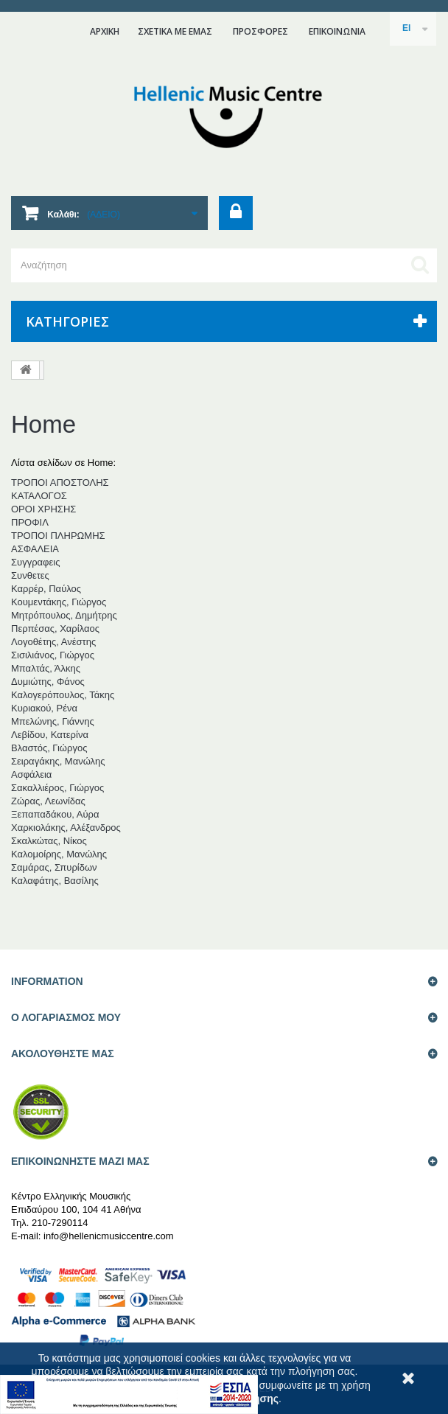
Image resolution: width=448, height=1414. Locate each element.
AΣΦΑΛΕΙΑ (35, 548)
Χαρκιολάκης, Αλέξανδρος (66, 827)
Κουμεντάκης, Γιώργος (58, 601)
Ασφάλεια (31, 774)
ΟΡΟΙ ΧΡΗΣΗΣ (43, 509)
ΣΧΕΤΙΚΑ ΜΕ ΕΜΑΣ (175, 31)
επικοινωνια (337, 31)
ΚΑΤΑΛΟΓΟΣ (39, 495)
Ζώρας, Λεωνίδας (48, 801)
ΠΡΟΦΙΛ (30, 522)
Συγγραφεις (35, 562)
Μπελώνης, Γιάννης (52, 721)
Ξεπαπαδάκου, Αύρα (55, 814)
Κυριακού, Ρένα (44, 708)
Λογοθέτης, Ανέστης (53, 641)
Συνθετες (30, 575)
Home (43, 424)
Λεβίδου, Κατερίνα (49, 734)
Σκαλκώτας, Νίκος (49, 840)
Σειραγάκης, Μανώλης (58, 761)
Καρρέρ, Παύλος (46, 588)
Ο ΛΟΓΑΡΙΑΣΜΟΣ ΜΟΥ (66, 1017)
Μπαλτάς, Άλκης (45, 668)
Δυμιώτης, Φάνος (48, 681)
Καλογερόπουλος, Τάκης (62, 694)
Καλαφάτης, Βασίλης (55, 880)
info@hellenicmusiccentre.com (108, 1235)
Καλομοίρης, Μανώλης (59, 854)
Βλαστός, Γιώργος (49, 747)
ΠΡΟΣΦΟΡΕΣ (260, 31)
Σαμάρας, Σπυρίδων (54, 867)
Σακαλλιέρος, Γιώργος (57, 787)
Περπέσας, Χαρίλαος (55, 628)
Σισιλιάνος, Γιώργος (52, 655)
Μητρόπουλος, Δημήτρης (64, 615)
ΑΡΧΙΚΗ (104, 31)
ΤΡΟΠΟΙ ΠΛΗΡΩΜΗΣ (58, 535)
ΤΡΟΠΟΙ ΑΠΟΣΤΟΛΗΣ (60, 482)
